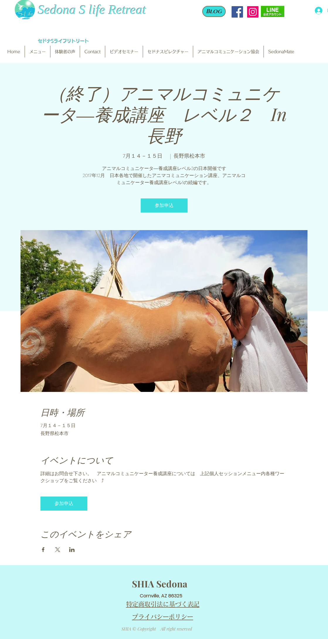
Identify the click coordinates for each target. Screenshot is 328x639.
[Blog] (214, 11)
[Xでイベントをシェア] (57, 549)
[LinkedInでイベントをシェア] (72, 549)
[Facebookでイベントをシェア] (43, 549)
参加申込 (164, 205)
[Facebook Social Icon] (237, 12)
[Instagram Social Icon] (253, 12)
